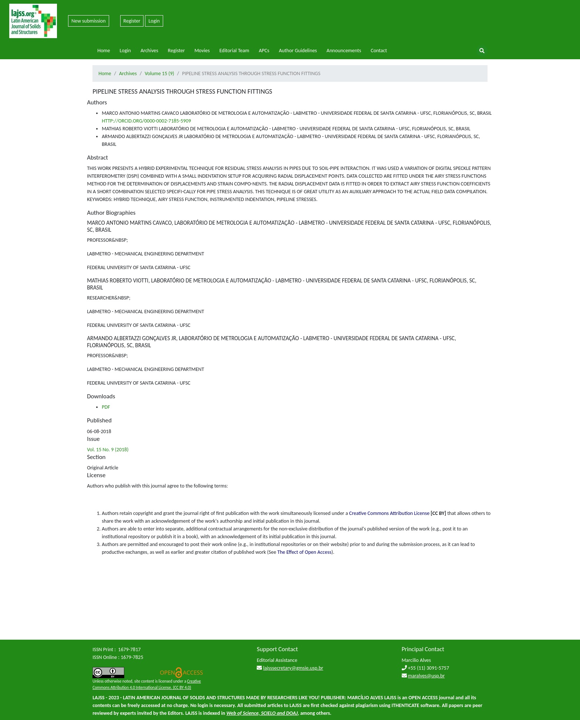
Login (153, 21)
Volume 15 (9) (159, 73)
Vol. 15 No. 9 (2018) (107, 449)
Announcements (344, 50)
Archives (149, 50)
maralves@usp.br (426, 676)
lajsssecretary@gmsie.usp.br (293, 668)
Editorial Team (234, 50)
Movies (202, 50)
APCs (264, 50)
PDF (106, 407)
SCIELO (268, 713)
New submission (88, 21)
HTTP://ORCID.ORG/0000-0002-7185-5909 (146, 121)
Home (103, 50)
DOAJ (292, 713)
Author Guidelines (298, 50)
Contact (379, 50)
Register (132, 21)
